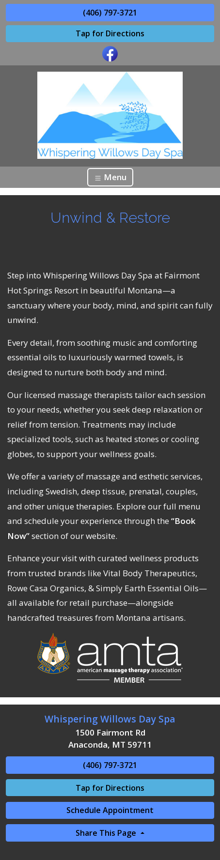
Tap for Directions (110, 33)
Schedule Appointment (110, 810)
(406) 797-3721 (110, 12)
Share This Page (107, 833)
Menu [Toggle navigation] (110, 177)
